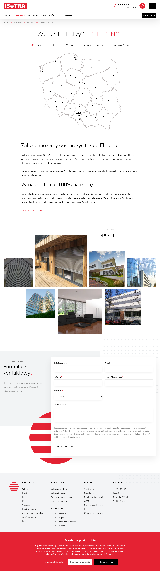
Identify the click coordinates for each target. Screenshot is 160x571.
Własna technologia (59, 493)
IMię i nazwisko (61, 363)
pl (152, 6)
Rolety (54, 45)
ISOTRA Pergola (58, 526)
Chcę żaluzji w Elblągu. (31, 210)
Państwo (58, 391)
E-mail (108, 363)
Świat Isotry (20, 15)
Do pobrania (89, 493)
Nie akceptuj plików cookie (80, 562)
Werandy (26, 505)
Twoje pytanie (60, 404)
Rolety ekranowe (29, 509)
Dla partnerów (48, 15)
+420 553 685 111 (121, 489)
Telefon (58, 377)
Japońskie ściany (121, 45)
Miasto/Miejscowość (114, 377)
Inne (24, 521)
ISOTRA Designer (58, 514)
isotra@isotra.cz (119, 493)
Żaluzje (38, 45)
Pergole (25, 497)
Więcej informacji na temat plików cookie (95, 548)
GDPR (87, 501)
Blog (59, 15)
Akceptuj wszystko (106, 562)
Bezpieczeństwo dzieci (93, 497)
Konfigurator (149, 15)
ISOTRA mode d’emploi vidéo (63, 522)
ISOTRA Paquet (57, 518)
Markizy (69, 45)
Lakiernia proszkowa (59, 501)
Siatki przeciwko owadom (32, 513)
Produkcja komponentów (61, 497)
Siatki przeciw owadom (93, 45)
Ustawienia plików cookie (94, 513)
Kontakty (68, 15)
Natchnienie (33, 15)
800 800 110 (123, 4)
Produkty (8, 15)
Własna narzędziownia (60, 489)
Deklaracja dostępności (93, 505)
